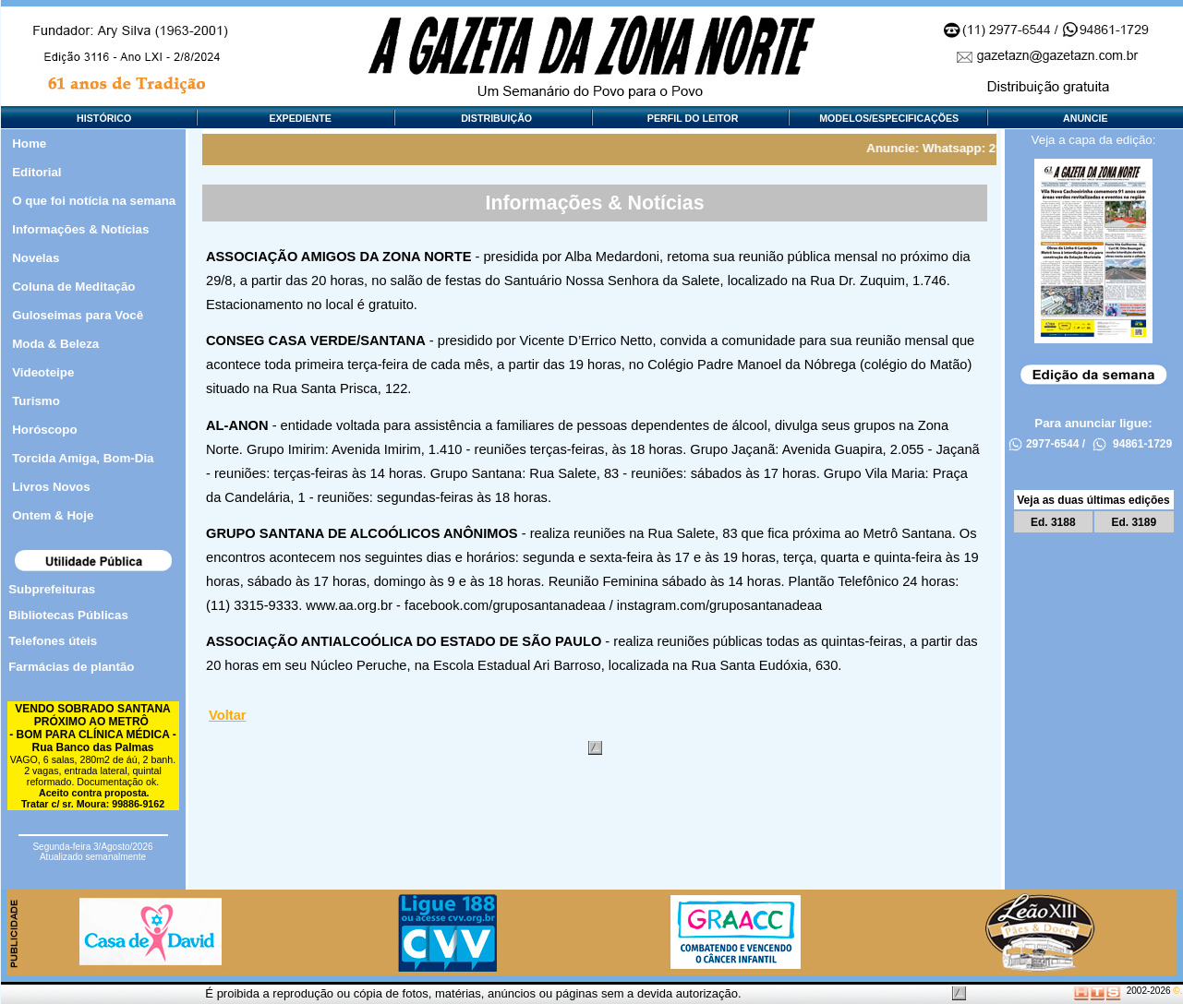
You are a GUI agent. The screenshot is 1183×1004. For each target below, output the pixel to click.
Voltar (227, 715)
